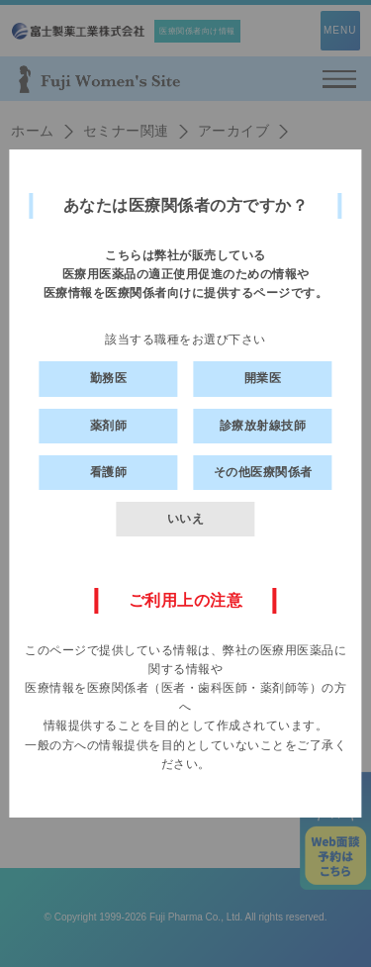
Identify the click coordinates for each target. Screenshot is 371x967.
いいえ (186, 519)
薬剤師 (109, 426)
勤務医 (109, 378)
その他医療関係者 (263, 472)
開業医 (263, 378)
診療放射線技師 (263, 426)
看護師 (109, 472)
